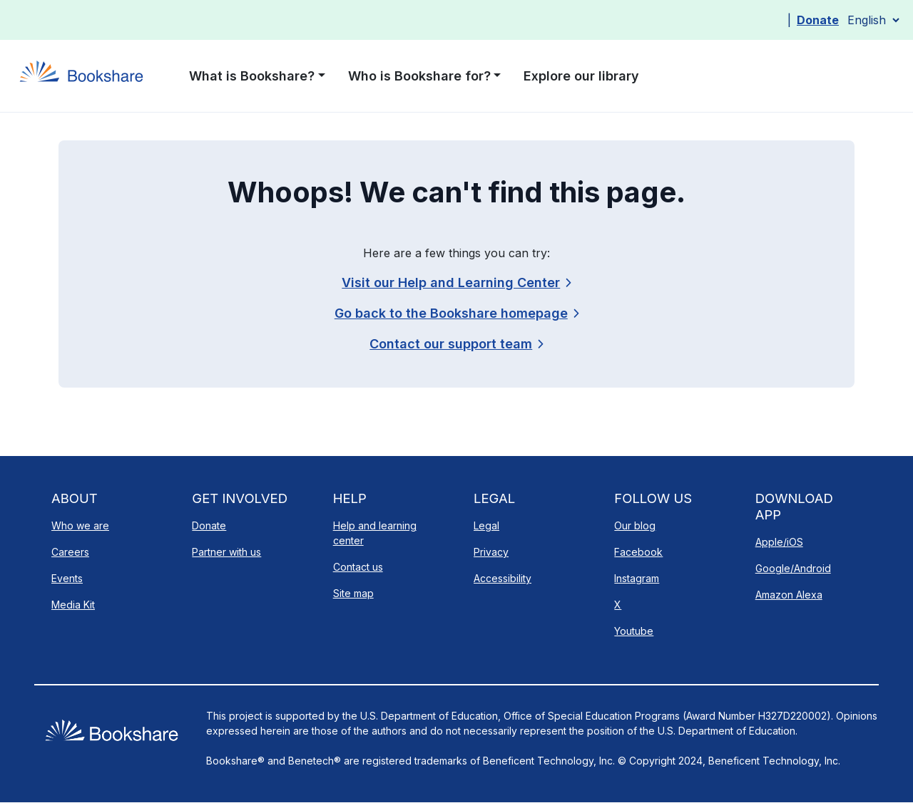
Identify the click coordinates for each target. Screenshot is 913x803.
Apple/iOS (779, 542)
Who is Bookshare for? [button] (419, 75)
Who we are (80, 525)
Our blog (635, 525)
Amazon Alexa (788, 595)
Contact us (358, 567)
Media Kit (73, 605)
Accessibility (502, 578)
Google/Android (793, 568)
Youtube (633, 631)
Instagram (636, 578)
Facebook (638, 552)
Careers (70, 552)
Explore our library (581, 75)
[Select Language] (873, 20)
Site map (353, 593)
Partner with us (226, 552)
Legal (486, 525)
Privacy (491, 552)
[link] (456, 343)
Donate (818, 20)
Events (67, 578)
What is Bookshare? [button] (252, 75)
